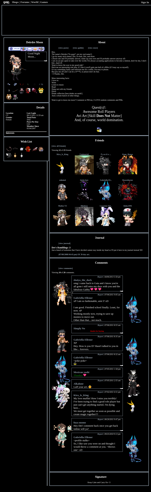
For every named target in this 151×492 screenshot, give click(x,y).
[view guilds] (78, 48)
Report (100, 277)
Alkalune (79, 383)
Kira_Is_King (62, 154)
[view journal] (64, 243)
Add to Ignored (41, 49)
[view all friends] (59, 146)
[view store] (93, 48)
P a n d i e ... (106, 154)
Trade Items (35, 49)
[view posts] (63, 48)
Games (44, 2)
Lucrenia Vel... (106, 206)
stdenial (62, 180)
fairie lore (84, 180)
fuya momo (80, 422)
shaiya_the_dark (83, 280)
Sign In (145, 2)
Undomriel (84, 154)
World (34, 2)
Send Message (29, 49)
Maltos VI (62, 206)
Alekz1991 (127, 206)
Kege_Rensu (127, 154)
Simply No (79, 328)
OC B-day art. (74, 254)
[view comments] (66, 268)
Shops (15, 2)
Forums (25, 2)
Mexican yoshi (81, 372)
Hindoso (84, 206)
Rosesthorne (127, 180)
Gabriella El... (106, 180)
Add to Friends (23, 49)
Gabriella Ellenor (83, 297)
